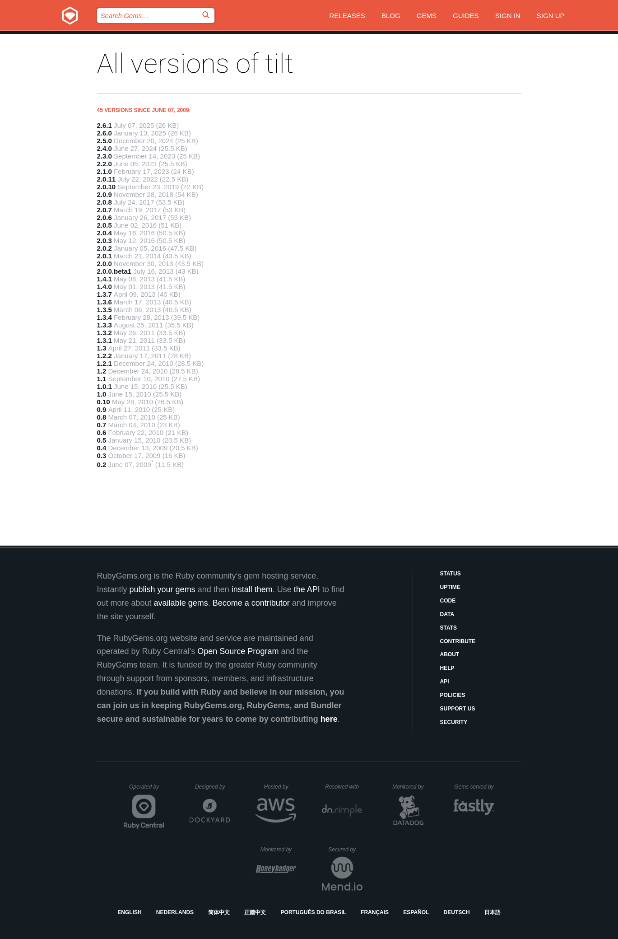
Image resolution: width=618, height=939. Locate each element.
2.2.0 (104, 164)
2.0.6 (104, 217)
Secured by (345, 849)
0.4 (102, 448)
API (444, 681)
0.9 (102, 409)
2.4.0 (104, 148)
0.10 (103, 402)
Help (447, 668)
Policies (452, 695)
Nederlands (175, 912)
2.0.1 (104, 256)
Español (416, 912)
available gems (181, 602)
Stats (448, 628)
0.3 (102, 455)
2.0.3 (104, 240)
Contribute (458, 641)
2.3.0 (104, 156)
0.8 (102, 417)
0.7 (102, 425)
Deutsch (457, 912)
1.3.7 (104, 294)
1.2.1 (104, 363)
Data (447, 614)
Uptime (450, 587)
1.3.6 (104, 302)
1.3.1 (104, 340)
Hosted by (280, 787)
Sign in (507, 15)
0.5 (102, 440)
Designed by (212, 787)
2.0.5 (104, 225)
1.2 (102, 371)
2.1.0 (104, 171)
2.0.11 (106, 179)
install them (252, 589)
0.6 (102, 432)
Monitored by (410, 787)
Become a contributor (251, 602)
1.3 (102, 348)
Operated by (146, 790)
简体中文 (219, 912)
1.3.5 (104, 309)
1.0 (102, 394)
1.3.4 (104, 317)
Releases (347, 15)
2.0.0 (104, 263)
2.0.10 (106, 187)
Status (450, 573)
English (129, 912)
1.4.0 (104, 286)
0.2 (102, 464)
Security (454, 722)
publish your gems (162, 589)
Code (448, 601)
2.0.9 (104, 194)
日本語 (492, 912)
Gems (427, 15)
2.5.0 (104, 141)
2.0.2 (104, 248)
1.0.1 (104, 386)
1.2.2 (104, 356)
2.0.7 (104, 210)
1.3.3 (104, 325)
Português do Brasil (313, 912)
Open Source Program (238, 651)
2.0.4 (104, 233)
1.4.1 (104, 279)
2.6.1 (104, 125)
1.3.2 (104, 332)
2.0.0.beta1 (114, 271)
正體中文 (255, 912)
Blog (390, 15)
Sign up (551, 15)
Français (375, 912)
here (329, 719)
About (450, 654)
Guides (466, 15)
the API (307, 589)
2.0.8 (104, 202)
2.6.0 (104, 133)
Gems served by (474, 787)
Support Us (457, 708)
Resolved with (343, 787)
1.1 (102, 379)
